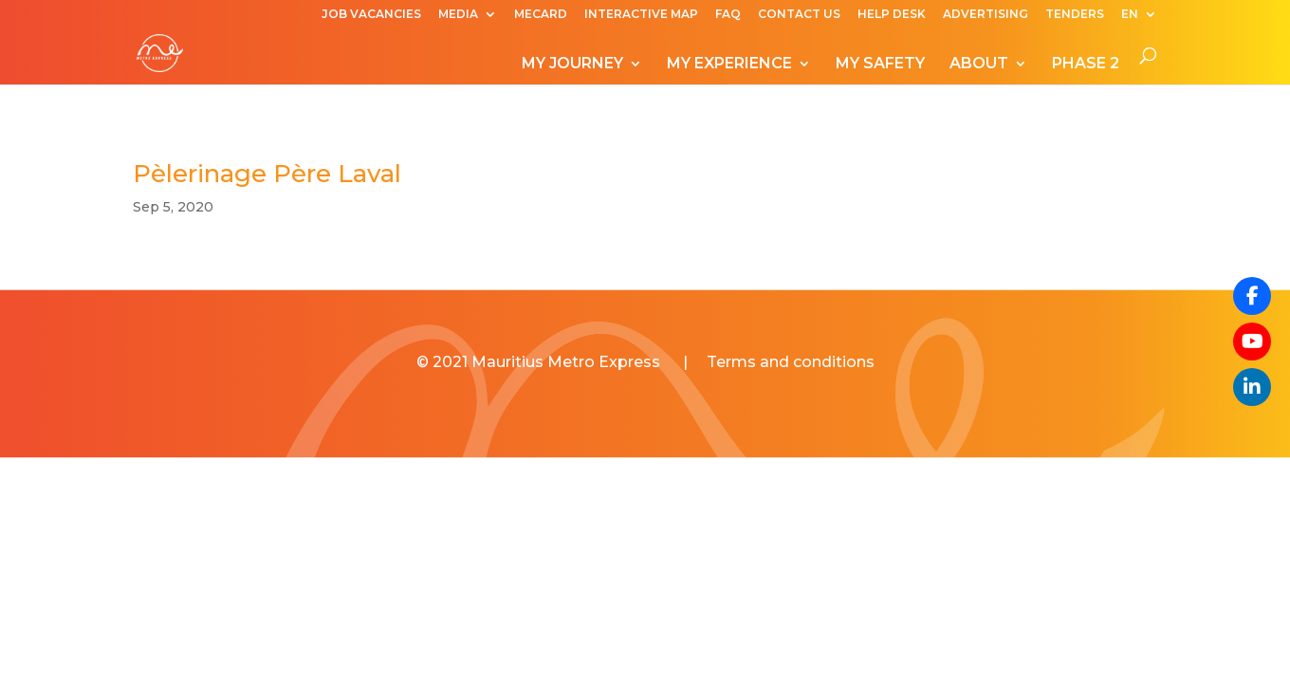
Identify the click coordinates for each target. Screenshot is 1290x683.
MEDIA (458, 15)
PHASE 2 (1085, 64)
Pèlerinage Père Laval (267, 173)
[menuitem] (1139, 18)
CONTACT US (799, 15)
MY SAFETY (880, 64)
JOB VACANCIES (371, 15)
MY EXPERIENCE (729, 64)
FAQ (728, 15)
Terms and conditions (791, 362)
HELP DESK (891, 15)
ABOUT (978, 64)
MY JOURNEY (572, 64)
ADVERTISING (985, 15)
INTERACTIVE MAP (641, 15)
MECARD (540, 15)
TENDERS (1074, 15)
